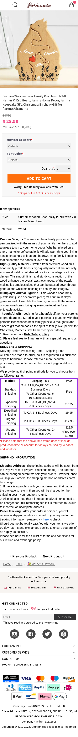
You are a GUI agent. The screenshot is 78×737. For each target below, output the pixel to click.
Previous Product (23, 556)
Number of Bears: (20, 140)
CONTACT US (11, 659)
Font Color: (15, 154)
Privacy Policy (51, 622)
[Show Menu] (6, 5)
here (18, 536)
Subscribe (65, 617)
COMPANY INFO (12, 646)
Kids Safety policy (36, 334)
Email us (33, 338)
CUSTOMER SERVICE (15, 652)
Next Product (53, 556)
